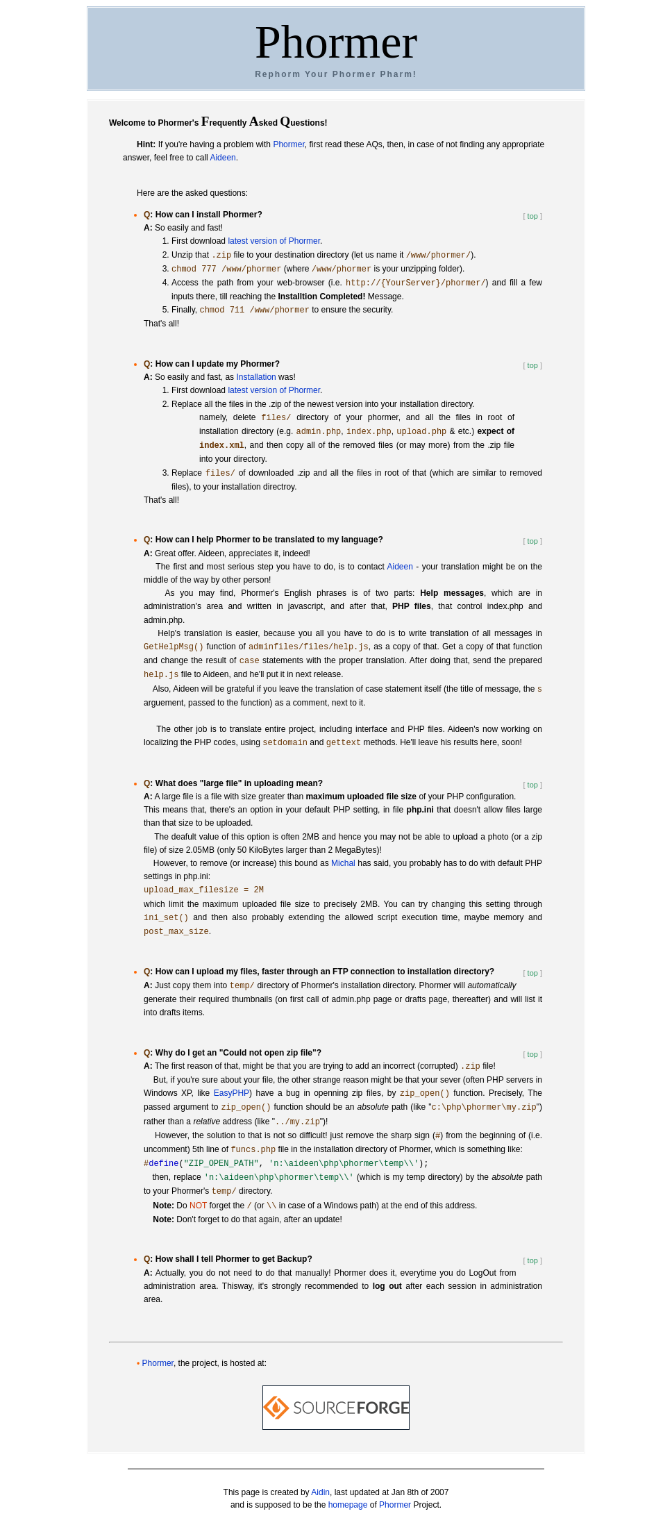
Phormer (336, 41)
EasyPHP (231, 1094)
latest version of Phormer (274, 241)
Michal (343, 863)
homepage (348, 1505)
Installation (256, 377)
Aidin (320, 1492)
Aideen (222, 157)
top (533, 216)
